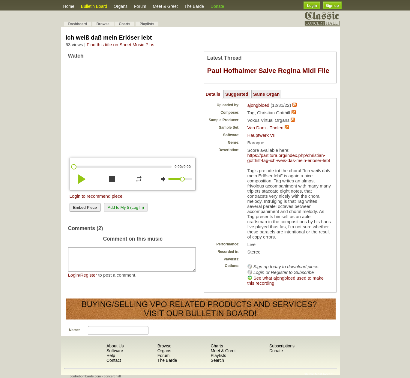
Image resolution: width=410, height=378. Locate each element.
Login (312, 6)
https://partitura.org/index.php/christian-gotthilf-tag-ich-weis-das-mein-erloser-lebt (288, 158)
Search (217, 360)
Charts (124, 24)
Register (88, 279)
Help (110, 355)
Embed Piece (85, 207)
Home (68, 6)
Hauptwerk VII (261, 135)
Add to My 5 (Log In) (126, 207)
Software (114, 350)
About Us (115, 346)
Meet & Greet (165, 6)
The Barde (194, 6)
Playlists (147, 24)
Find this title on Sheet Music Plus (120, 44)
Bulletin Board (94, 6)
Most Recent (324, 374)
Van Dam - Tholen (265, 127)
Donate (217, 6)
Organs (120, 6)
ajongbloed (258, 105)
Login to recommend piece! (97, 196)
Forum (140, 6)
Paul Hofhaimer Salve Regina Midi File (268, 70)
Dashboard (77, 24)
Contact (113, 360)
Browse (103, 24)
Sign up (332, 6)
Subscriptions (282, 346)
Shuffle (309, 374)
